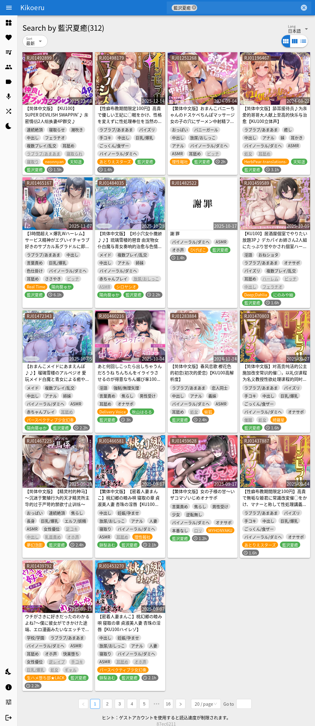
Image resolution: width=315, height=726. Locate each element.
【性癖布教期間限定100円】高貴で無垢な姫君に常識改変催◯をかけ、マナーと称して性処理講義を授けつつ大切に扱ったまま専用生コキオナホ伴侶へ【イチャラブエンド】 (274, 507)
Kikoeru (32, 7)
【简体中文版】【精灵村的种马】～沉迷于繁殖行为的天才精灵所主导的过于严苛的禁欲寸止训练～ (57, 497)
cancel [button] (194, 7)
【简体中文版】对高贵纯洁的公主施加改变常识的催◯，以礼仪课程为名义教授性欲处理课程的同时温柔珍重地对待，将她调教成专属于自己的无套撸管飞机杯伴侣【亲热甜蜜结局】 (274, 382)
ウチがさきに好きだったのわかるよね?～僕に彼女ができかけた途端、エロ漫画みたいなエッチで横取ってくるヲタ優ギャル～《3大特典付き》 (57, 629)
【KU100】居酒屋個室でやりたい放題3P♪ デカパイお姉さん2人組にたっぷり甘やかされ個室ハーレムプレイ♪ (274, 243)
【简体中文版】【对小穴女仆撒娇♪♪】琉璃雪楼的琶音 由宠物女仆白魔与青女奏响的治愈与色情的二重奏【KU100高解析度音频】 (130, 243)
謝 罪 (175, 233)
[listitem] (8, 22)
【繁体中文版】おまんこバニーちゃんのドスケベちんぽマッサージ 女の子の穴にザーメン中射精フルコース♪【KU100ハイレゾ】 (202, 118)
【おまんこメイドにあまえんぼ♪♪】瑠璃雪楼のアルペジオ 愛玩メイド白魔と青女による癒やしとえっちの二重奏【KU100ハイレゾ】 (57, 379)
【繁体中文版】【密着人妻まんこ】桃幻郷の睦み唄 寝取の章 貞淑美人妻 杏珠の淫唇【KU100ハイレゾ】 (129, 501)
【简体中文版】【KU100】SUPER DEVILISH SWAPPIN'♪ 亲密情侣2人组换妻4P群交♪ (56, 114)
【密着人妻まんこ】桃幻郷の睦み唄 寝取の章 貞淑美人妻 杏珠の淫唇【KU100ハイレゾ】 (130, 622)
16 (169, 703)
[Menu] (9, 7)
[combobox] (248, 7)
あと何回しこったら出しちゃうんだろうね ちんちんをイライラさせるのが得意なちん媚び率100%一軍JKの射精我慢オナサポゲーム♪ (130, 379)
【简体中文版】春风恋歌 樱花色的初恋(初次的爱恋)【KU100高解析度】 (202, 372)
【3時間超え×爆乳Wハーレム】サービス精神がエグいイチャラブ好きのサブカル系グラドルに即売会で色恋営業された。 (57, 243)
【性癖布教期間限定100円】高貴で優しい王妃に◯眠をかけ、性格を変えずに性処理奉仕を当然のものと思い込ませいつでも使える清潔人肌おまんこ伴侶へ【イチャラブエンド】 (130, 124)
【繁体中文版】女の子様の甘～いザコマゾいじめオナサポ (202, 494)
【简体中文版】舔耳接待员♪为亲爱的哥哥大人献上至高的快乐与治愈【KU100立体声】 (274, 114)
